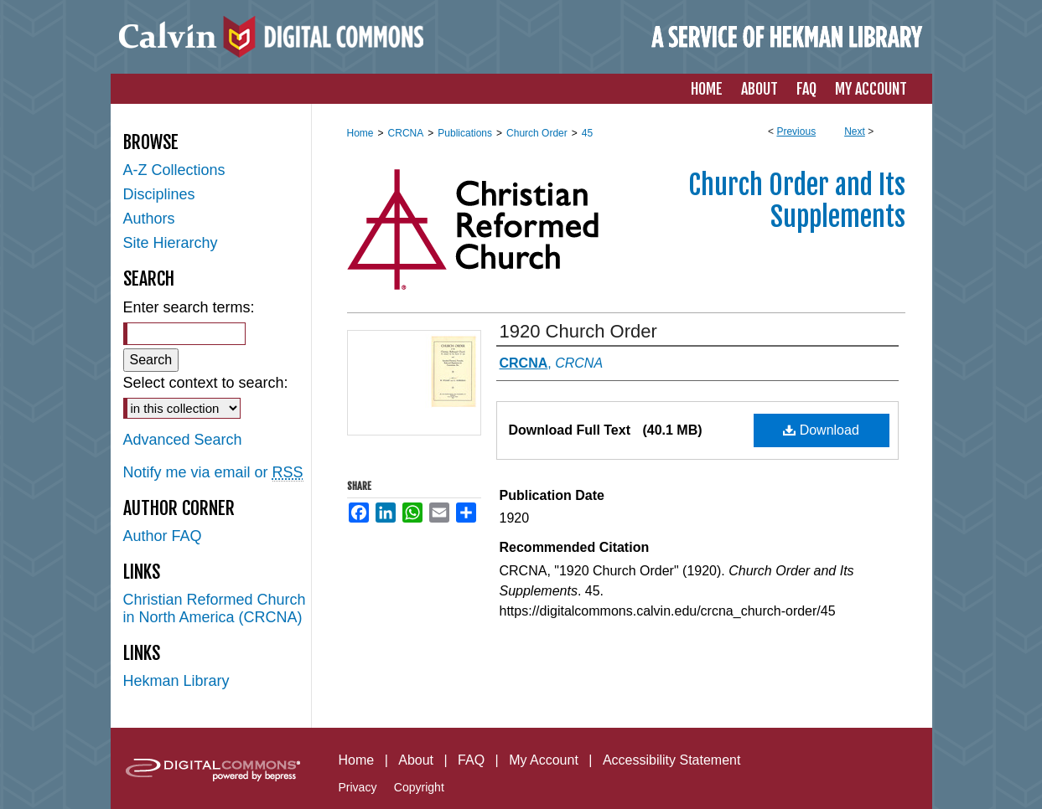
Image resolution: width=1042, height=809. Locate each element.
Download (821, 430)
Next (854, 131)
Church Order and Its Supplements (796, 201)
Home (360, 133)
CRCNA (406, 133)
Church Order (537, 133)
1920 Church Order (578, 331)
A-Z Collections (174, 170)
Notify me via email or (213, 473)
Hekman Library (176, 680)
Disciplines (159, 194)
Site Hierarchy (170, 242)
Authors (149, 218)
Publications (465, 133)
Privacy (358, 787)
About (415, 760)
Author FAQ (162, 536)
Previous (796, 131)
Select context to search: (205, 382)
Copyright (419, 787)
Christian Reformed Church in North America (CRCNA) (214, 608)
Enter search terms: (189, 307)
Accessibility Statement (672, 760)
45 (587, 133)
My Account (543, 760)
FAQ (471, 760)
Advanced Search (182, 439)
